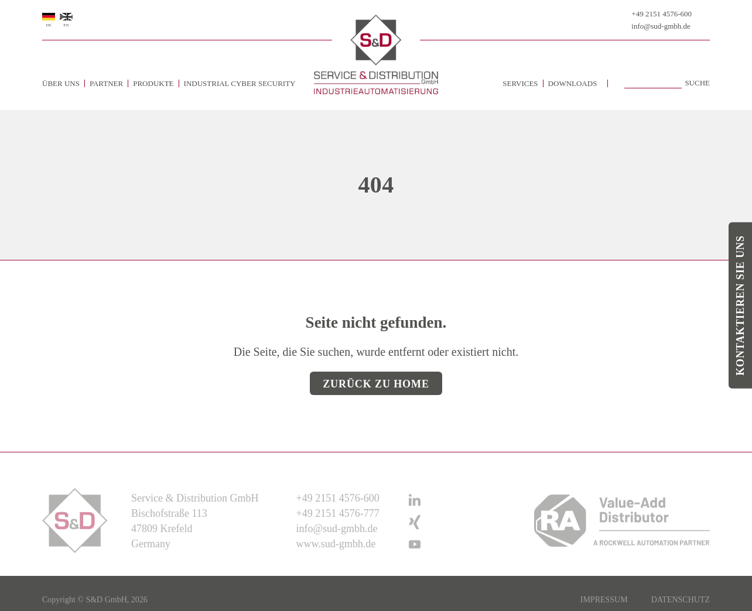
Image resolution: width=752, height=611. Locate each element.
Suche (697, 83)
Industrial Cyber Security (240, 83)
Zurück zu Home (376, 384)
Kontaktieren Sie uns (740, 305)
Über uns (61, 83)
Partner (106, 83)
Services (520, 83)
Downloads (572, 83)
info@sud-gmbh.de (660, 26)
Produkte (153, 83)
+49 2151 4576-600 (661, 13)
